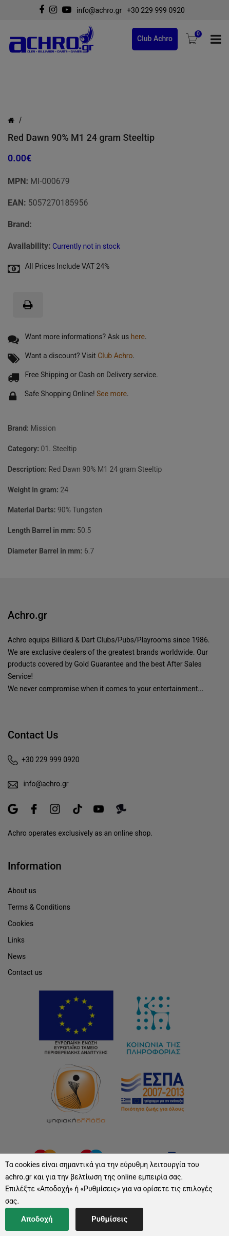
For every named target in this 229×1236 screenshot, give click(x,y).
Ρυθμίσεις (109, 1219)
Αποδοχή (37, 1219)
